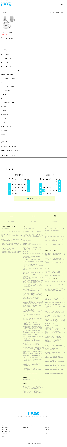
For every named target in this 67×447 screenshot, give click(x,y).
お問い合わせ (47, 434)
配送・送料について (5, 428)
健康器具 (3, 106)
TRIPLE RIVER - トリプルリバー (10, 156)
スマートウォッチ (6, 62)
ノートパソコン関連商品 (7, 86)
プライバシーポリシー (5, 436)
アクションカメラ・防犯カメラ (9, 78)
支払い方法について (5, 432)
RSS (24, 428)
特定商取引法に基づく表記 (6, 434)
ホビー (3, 98)
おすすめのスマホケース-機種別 (9, 146)
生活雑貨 (3, 110)
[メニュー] (65, 4)
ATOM (26, 428)
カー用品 (3, 118)
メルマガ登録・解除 (27, 425)
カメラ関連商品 (5, 90)
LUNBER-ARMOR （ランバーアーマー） (12, 151)
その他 (3, 134)
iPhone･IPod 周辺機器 (7, 74)
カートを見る (47, 432)
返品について (4, 430)
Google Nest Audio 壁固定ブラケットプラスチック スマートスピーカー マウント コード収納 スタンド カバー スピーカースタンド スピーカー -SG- (8, 32)
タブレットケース (6, 58)
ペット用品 (4, 130)
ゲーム (3, 122)
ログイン (46, 430)
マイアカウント (47, 425)
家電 (2, 82)
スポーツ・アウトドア (7, 94)
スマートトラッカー (6, 66)
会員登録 (46, 428)
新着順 (62, 12)
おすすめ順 (52, 12)
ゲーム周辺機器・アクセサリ (9, 102)
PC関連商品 (4, 114)
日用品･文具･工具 (6, 126)
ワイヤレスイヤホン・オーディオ (10, 70)
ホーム (2, 425)
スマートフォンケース (7, 54)
